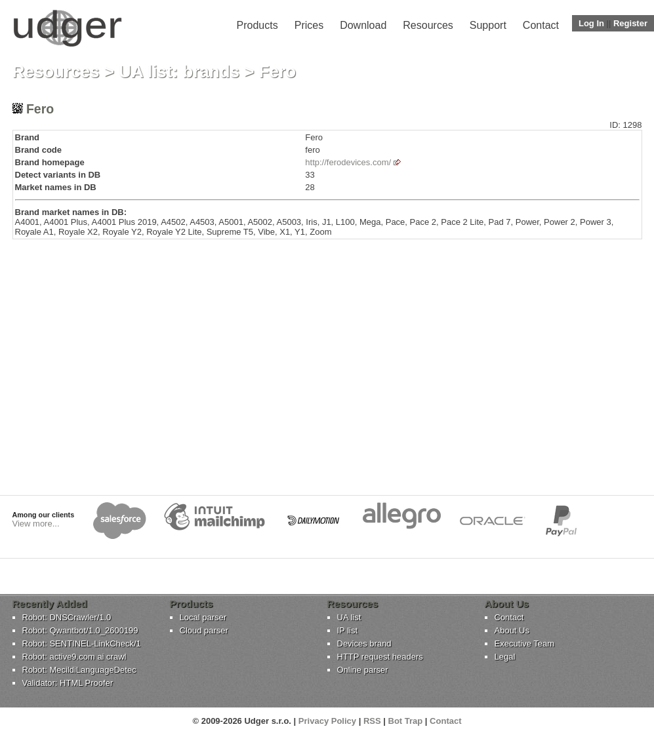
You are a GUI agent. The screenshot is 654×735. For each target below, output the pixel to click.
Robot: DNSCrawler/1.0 (67, 617)
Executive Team (525, 643)
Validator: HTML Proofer (67, 683)
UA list (349, 617)
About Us (512, 630)
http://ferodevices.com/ (348, 162)
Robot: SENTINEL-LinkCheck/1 (81, 643)
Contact (541, 25)
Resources (428, 25)
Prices (309, 25)
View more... (36, 523)
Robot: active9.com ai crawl (74, 657)
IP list (347, 630)
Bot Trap (405, 721)
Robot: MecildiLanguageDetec (79, 670)
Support (488, 25)
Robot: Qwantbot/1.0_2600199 (80, 630)
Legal (505, 657)
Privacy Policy (327, 721)
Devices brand (364, 643)
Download (363, 25)
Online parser (362, 670)
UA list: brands (179, 71)
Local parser (203, 617)
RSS (372, 721)
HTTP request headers (380, 657)
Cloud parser (204, 630)
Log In (591, 23)
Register (630, 23)
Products (257, 25)
